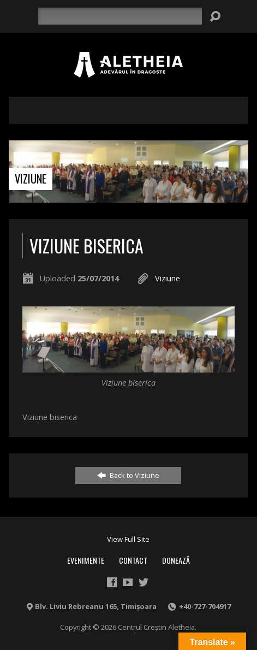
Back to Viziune (128, 475)
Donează (176, 560)
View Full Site (128, 539)
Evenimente (85, 560)
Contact (133, 560)
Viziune (30, 178)
